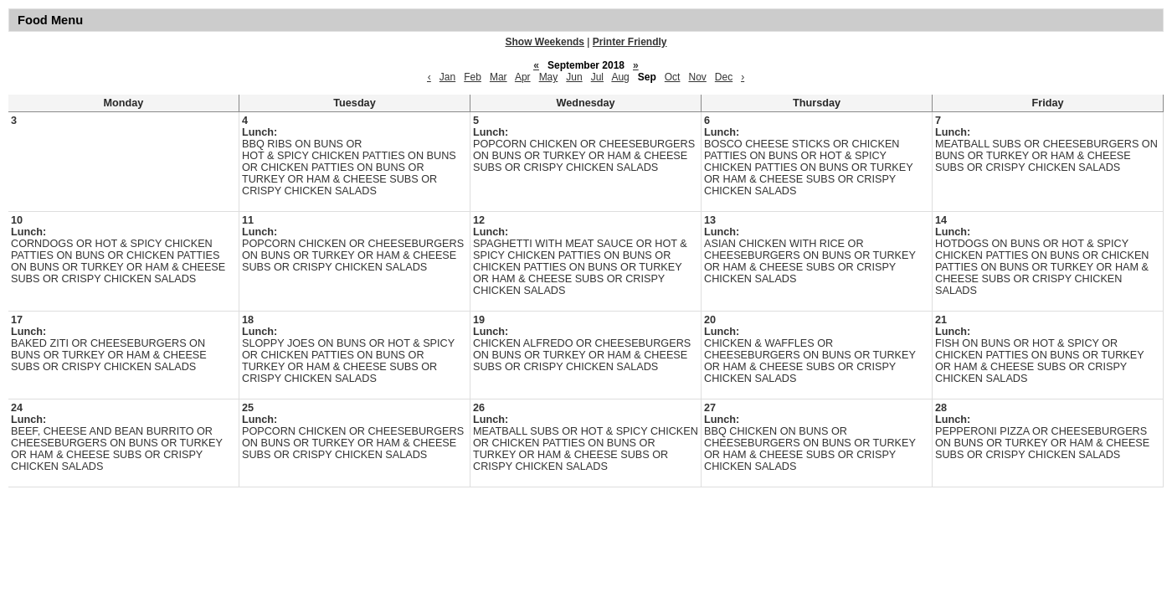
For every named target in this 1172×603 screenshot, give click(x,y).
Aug (620, 77)
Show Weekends (545, 42)
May (548, 77)
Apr (523, 77)
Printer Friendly (630, 42)
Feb (472, 77)
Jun (574, 77)
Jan (447, 77)
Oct (673, 77)
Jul (597, 77)
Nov (697, 77)
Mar (498, 77)
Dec (723, 77)
